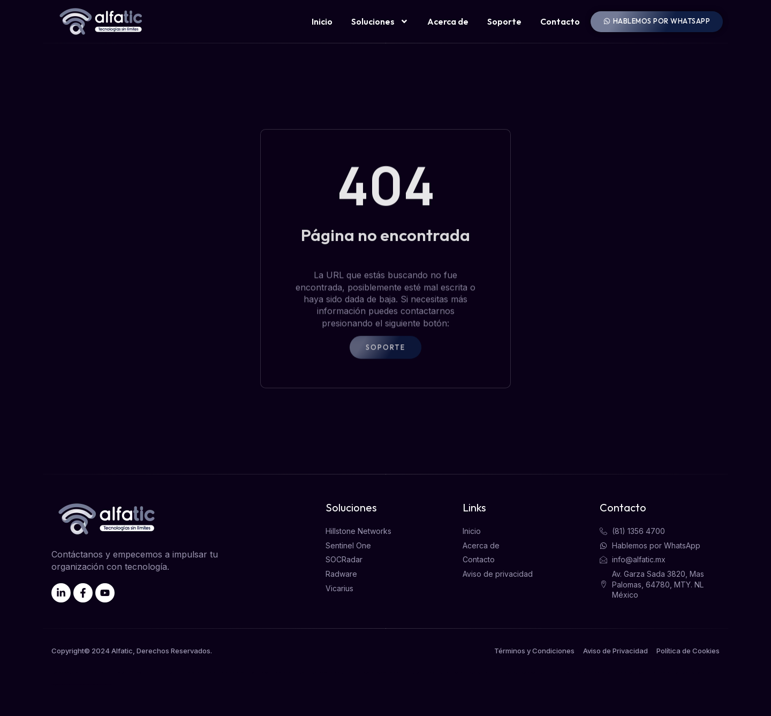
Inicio (322, 21)
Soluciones (380, 21)
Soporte (504, 21)
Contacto (560, 21)
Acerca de (447, 21)
